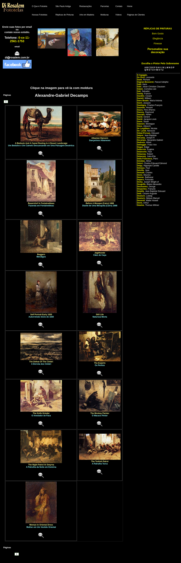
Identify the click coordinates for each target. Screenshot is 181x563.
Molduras (104, 15)
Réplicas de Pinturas (64, 15)
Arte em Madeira (86, 15)
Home (129, 6)
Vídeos (118, 15)
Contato (118, 6)
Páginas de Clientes (136, 15)
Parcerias (104, 6)
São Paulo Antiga (63, 6)
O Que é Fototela (39, 6)
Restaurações (85, 6)
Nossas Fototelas (39, 15)
